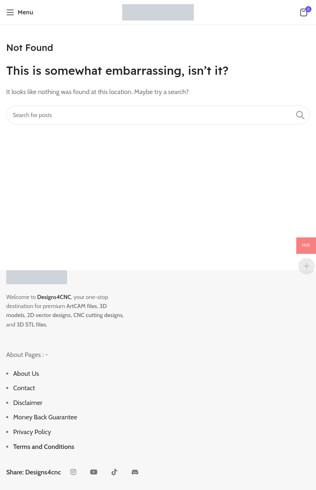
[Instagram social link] (73, 472)
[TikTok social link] (114, 472)
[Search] (158, 115)
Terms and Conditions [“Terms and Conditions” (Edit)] (43, 447)
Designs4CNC (54, 297)
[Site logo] (158, 12)
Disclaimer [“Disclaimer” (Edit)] (27, 403)
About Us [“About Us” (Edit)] (26, 373)
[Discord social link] (135, 472)
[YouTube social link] (94, 472)
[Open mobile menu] (19, 12)
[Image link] (36, 276)
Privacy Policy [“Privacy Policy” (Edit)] (32, 432)
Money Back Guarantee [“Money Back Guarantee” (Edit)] (45, 417)
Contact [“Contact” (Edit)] (24, 388)
